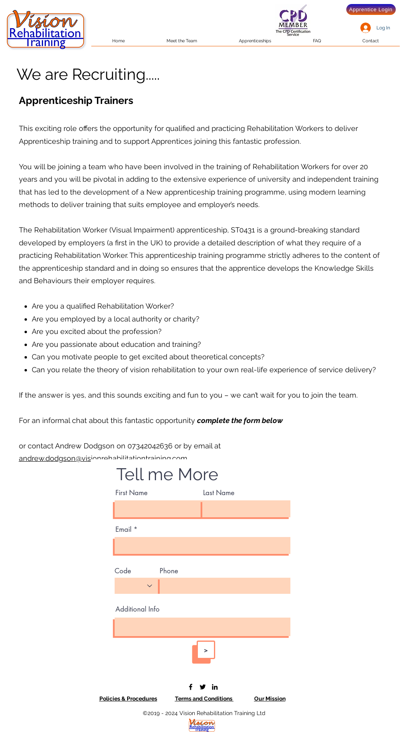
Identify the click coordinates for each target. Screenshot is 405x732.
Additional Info (137, 609)
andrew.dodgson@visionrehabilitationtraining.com (103, 458)
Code (123, 571)
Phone (169, 571)
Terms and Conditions (204, 698)
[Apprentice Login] (371, 9)
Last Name (218, 492)
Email (123, 529)
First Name (131, 492)
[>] (206, 650)
